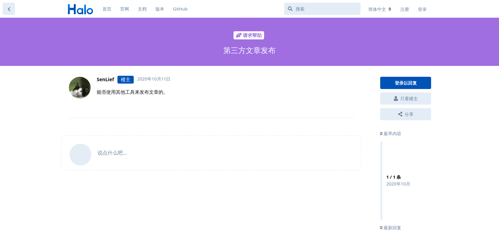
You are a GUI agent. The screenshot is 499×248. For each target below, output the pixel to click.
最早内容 (390, 133)
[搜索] (322, 9)
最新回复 (390, 228)
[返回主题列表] (9, 9)
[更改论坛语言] (380, 9)
